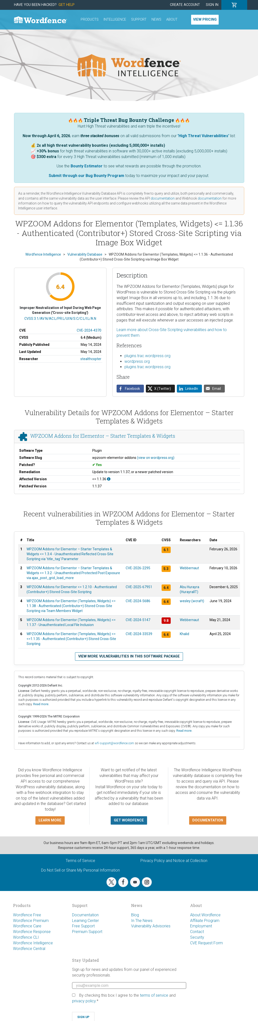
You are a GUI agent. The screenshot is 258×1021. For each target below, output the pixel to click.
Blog (135, 915)
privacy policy (84, 1001)
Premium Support (87, 931)
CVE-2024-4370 (89, 330)
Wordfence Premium (31, 920)
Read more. (41, 704)
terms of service (154, 995)
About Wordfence (205, 915)
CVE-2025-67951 (139, 587)
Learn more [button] (50, 820)
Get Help (67, 5)
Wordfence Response (32, 931)
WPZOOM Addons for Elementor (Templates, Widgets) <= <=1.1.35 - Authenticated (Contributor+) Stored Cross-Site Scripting (71, 639)
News (156, 19)
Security (197, 937)
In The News (141, 920)
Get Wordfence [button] (129, 820)
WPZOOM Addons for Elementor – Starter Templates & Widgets (102, 436)
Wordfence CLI (26, 937)
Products (90, 19)
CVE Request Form (206, 943)
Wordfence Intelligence (33, 943)
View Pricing (205, 19)
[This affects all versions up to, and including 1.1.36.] (108, 479)
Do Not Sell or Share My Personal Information (80, 870)
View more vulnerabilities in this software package (129, 656)
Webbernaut (189, 568)
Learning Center (85, 920)
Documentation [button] (207, 820)
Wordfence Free (27, 915)
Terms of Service (80, 860)
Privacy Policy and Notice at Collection (173, 860)
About (172, 19)
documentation (163, 198)
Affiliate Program (204, 920)
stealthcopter (90, 359)
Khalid (184, 634)
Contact (197, 931)
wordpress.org (137, 361)
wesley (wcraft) (192, 601)
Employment (201, 926)
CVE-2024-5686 (138, 601)
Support (139, 19)
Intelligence (115, 19)
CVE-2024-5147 (138, 620)
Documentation (85, 915)
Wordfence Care (27, 926)
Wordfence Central (29, 948)
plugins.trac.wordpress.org (147, 355)
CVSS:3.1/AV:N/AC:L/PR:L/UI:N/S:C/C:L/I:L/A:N (60, 319)
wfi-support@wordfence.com (114, 743)
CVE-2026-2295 (138, 568)
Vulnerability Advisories (150, 926)
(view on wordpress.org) (155, 458)
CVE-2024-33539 (139, 634)
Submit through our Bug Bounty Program (86, 175)
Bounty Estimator (87, 166)
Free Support (83, 926)
